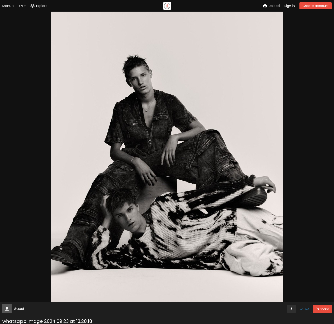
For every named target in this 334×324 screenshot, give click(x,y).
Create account (315, 5)
